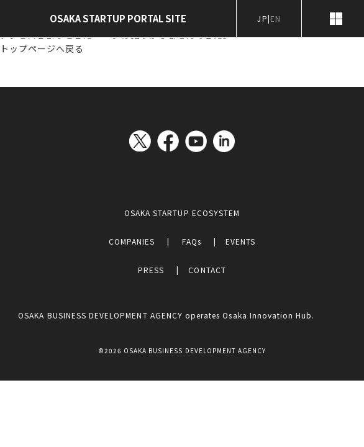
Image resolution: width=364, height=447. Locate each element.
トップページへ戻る (42, 48)
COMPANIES (132, 241)
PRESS (151, 269)
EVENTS (240, 241)
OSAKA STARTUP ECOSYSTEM (182, 212)
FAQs (191, 241)
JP (262, 18)
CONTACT (206, 269)
